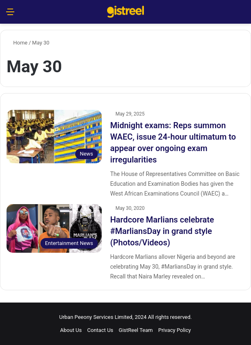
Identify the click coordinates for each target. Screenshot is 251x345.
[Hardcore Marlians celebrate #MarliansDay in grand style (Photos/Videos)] (54, 228)
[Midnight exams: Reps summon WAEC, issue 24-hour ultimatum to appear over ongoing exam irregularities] (54, 136)
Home (17, 43)
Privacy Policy (174, 330)
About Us (71, 330)
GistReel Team (135, 330)
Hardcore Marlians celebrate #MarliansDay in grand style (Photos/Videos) (162, 231)
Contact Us (100, 330)
